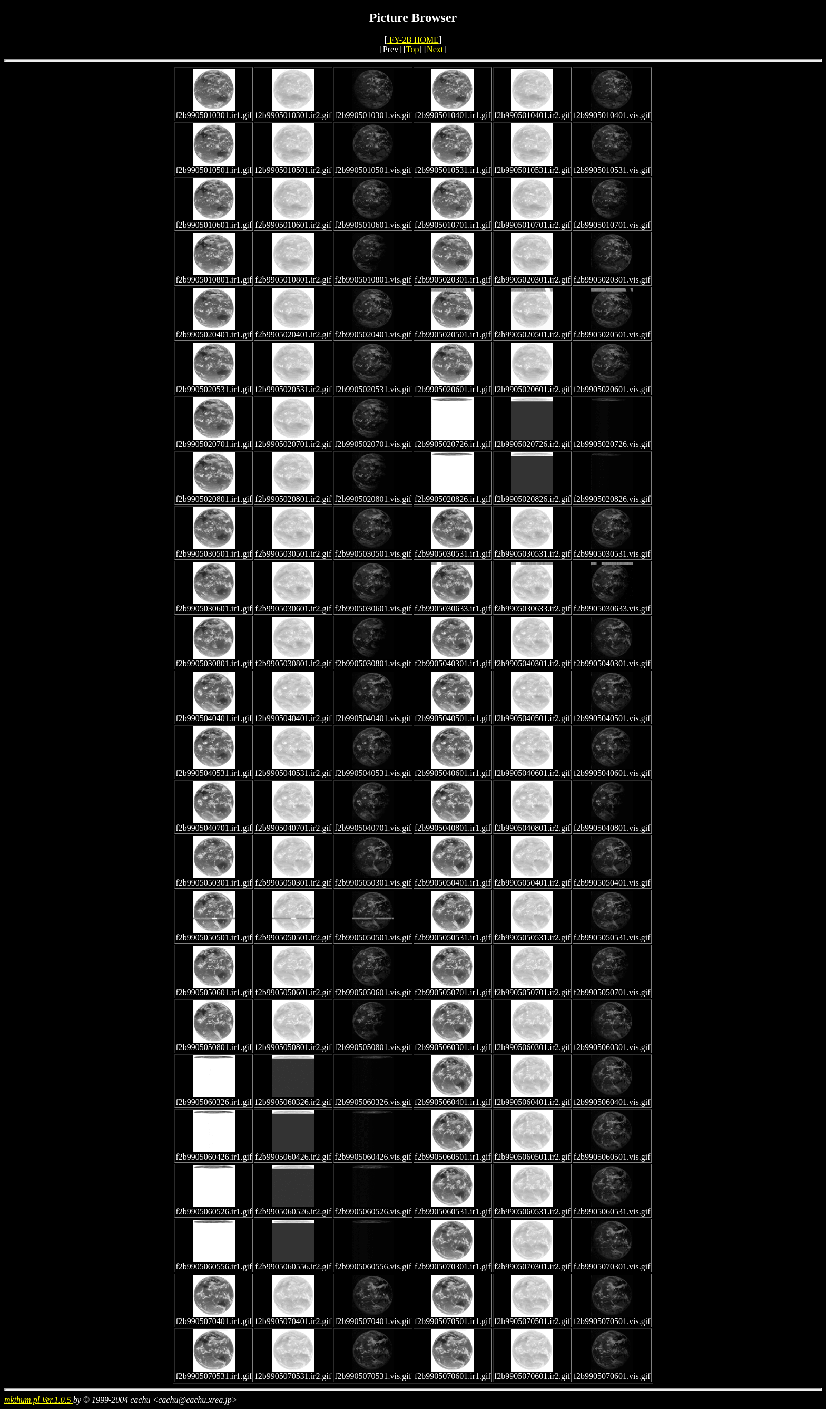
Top (412, 49)
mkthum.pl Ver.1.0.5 (38, 1399)
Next (435, 49)
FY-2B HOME (413, 39)
